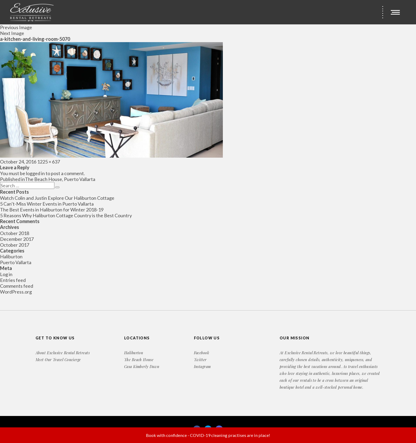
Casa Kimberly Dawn (141, 366)
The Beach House (138, 359)
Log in (6, 274)
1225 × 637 (48, 162)
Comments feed (16, 286)
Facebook (201, 352)
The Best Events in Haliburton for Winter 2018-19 (51, 209)
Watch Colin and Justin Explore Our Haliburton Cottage (57, 198)
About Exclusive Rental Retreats (63, 352)
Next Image (12, 33)
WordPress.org (16, 292)
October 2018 (14, 233)
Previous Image (16, 27)
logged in (35, 173)
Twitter (200, 359)
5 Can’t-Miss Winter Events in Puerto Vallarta (47, 204)
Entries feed (13, 280)
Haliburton (11, 256)
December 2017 (17, 239)
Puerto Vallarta (15, 262)
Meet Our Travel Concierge (58, 359)
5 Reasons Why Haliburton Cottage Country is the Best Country (66, 215)
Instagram (202, 366)
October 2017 (14, 245)
